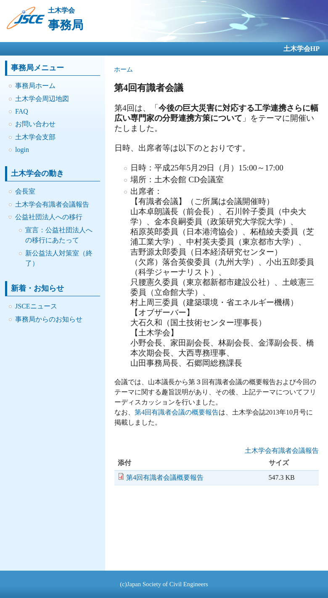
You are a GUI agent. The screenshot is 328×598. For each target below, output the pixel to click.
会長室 (25, 191)
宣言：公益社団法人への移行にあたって (59, 235)
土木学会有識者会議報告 (52, 204)
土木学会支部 (35, 137)
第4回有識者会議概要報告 (165, 477)
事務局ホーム (35, 85)
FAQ (21, 111)
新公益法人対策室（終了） (59, 258)
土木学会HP (301, 48)
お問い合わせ (35, 124)
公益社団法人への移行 (48, 217)
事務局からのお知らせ (48, 319)
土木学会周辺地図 (42, 98)
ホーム (123, 69)
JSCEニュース (36, 306)
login (22, 149)
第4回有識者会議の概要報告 (177, 412)
